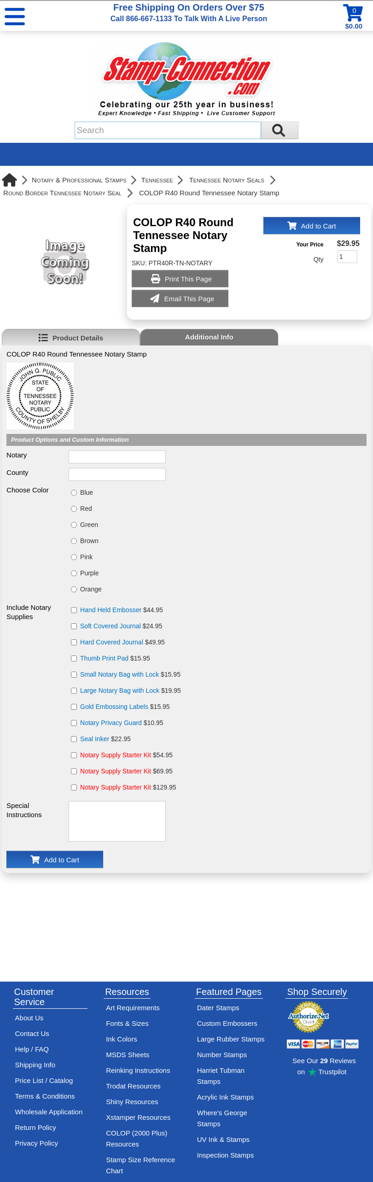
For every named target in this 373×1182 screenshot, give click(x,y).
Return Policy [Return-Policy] (35, 1127)
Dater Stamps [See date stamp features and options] (218, 1008)
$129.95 (128, 787)
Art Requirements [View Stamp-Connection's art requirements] (133, 1008)
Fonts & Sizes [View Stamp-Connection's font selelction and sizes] (127, 1023)
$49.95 (122, 642)
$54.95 (126, 755)
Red (86, 508)
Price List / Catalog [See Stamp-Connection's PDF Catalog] (44, 1080)
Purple (89, 573)
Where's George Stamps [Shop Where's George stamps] (222, 1118)
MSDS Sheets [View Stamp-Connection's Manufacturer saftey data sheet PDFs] (127, 1055)
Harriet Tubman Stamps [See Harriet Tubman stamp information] (221, 1075)
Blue (86, 492)
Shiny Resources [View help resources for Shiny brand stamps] (132, 1102)
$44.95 (121, 610)
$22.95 (105, 739)
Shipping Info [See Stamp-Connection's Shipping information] (35, 1065)
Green (89, 524)
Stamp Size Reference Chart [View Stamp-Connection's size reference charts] (140, 1165)
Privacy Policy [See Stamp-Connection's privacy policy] (36, 1143)
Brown (89, 540)
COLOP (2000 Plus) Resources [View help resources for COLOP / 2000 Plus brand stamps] (136, 1138)
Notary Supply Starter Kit (115, 755)
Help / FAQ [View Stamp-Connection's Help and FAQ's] (32, 1049)
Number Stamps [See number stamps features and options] (222, 1055)
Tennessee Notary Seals (226, 180)
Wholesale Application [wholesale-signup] (49, 1112)
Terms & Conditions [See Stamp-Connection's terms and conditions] (45, 1096)
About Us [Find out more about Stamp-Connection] (29, 1018)
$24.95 (121, 626)
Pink (86, 557)
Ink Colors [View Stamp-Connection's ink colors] (121, 1039)
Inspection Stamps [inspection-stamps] (225, 1155)
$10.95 (121, 722)
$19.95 (130, 690)
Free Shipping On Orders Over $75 (189, 12)
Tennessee (157, 180)
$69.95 (126, 771)
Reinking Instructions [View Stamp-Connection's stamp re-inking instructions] (138, 1070)
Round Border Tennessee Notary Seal (62, 193)
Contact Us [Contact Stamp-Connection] (32, 1033)
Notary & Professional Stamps (79, 180)
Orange (91, 589)
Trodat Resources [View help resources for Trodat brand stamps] (133, 1086)
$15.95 (115, 658)
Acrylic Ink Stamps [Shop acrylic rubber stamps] (225, 1097)
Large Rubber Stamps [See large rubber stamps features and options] (231, 1039)
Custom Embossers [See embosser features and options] (227, 1023)
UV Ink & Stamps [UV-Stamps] (223, 1139)
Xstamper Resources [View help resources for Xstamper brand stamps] (138, 1117)
